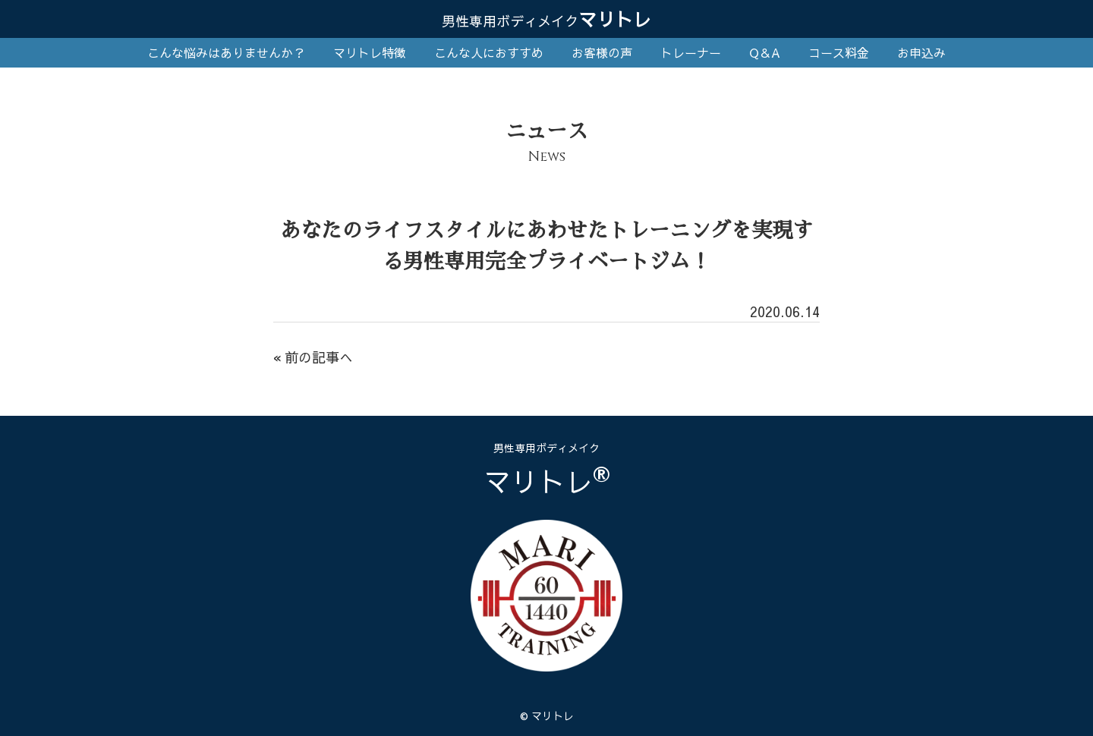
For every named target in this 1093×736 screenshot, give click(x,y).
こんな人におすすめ (488, 52)
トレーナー (690, 52)
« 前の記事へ (313, 357)
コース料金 (838, 52)
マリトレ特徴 (369, 52)
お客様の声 (602, 52)
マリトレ (546, 19)
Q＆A (764, 52)
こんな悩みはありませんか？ (226, 52)
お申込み (921, 52)
